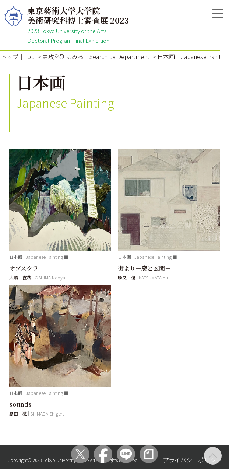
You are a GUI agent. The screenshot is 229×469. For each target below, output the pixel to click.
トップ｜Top (18, 56)
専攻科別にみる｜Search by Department (95, 56)
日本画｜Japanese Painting (193, 56)
